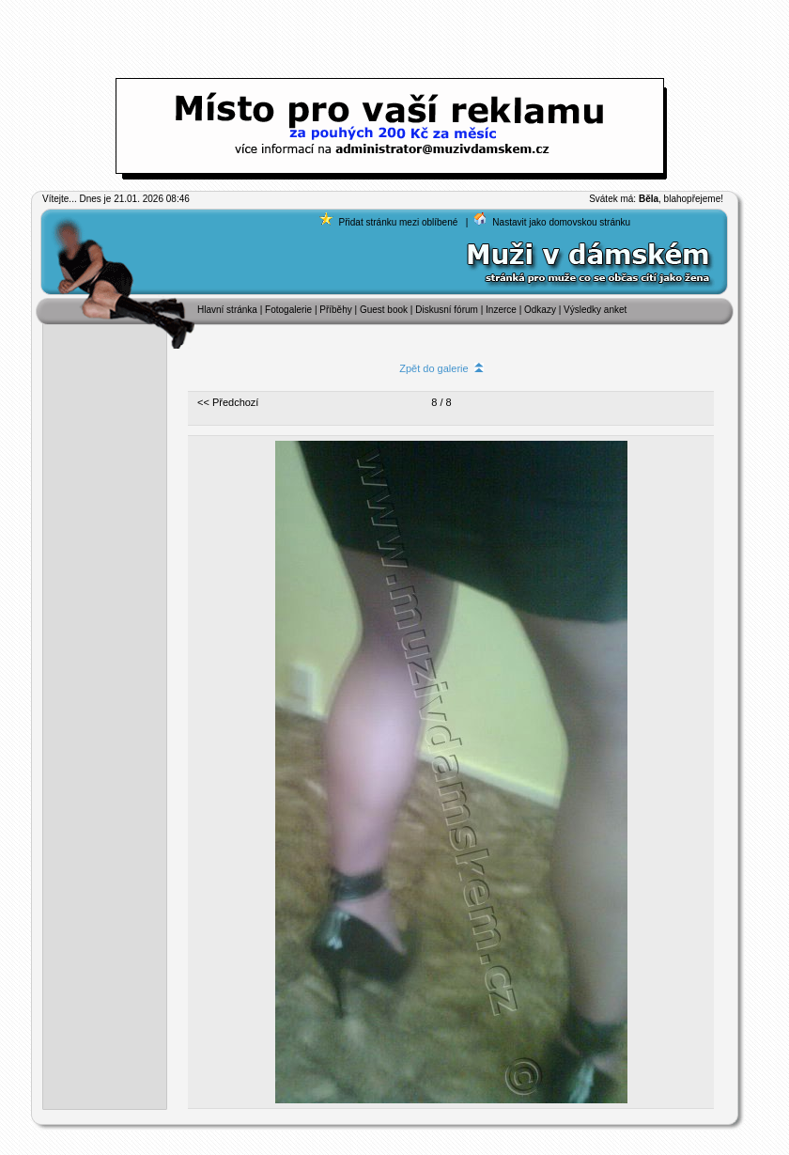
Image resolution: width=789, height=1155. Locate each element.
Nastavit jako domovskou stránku (561, 222)
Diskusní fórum (446, 309)
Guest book (384, 309)
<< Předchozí (227, 402)
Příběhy (335, 309)
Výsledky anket (595, 309)
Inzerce (501, 309)
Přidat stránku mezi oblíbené (398, 222)
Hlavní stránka (227, 309)
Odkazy (540, 309)
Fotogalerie (290, 309)
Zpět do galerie (441, 368)
